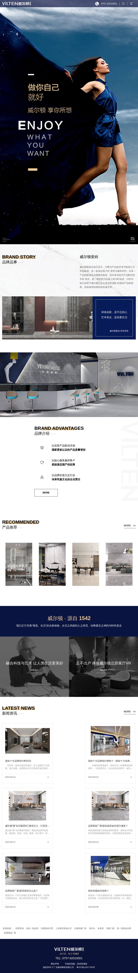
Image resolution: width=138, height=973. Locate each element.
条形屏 (101, 928)
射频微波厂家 (10, 933)
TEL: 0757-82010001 (69, 958)
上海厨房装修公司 (64, 928)
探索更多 (34, 670)
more (127, 525)
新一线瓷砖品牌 (124, 928)
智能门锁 (110, 928)
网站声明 (55, 964)
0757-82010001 (109, 3)
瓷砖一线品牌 (32, 928)
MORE (46, 492)
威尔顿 (16, 3)
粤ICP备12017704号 (85, 967)
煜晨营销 (20, 928)
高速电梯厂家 (80, 928)
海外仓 (92, 928)
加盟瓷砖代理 (47, 928)
